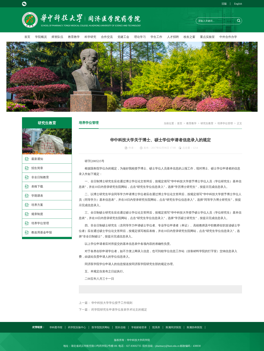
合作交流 (107, 36)
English (238, 3)
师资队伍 (57, 36)
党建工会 (123, 36)
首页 (27, 36)
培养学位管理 (40, 223)
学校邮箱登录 (139, 327)
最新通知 (37, 158)
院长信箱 (120, 327)
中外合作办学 (228, 36)
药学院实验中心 (77, 327)
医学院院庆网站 (101, 327)
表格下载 (37, 186)
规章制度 (37, 214)
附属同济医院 (173, 327)
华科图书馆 (56, 327)
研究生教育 (207, 123)
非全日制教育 (40, 177)
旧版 (224, 3)
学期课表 (37, 195)
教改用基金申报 (41, 232)
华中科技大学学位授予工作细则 (111, 302)
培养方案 (37, 204)
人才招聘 (173, 36)
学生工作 (156, 36)
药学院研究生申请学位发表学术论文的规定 (119, 309)
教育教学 (74, 36)
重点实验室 (207, 36)
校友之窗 (189, 36)
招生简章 (37, 168)
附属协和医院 (194, 327)
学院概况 (41, 36)
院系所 (156, 327)
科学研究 (90, 36)
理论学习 (140, 36)
